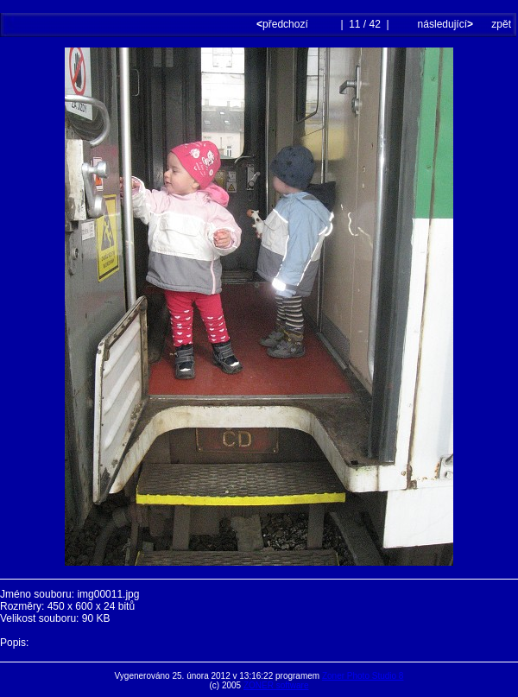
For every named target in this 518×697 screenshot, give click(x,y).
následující (443, 24)
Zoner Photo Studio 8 (363, 676)
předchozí (283, 24)
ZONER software (276, 685)
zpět (501, 24)
